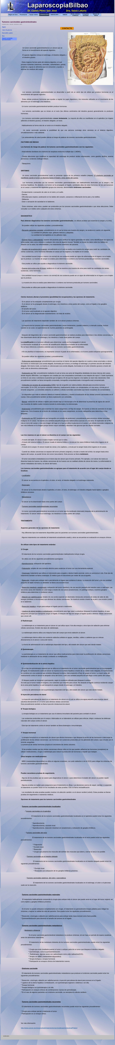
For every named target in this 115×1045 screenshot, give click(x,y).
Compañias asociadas (85, 14)
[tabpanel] (43, 58)
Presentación (23, 14)
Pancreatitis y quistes (7, 33)
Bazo (3, 36)
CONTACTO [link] (67, 28)
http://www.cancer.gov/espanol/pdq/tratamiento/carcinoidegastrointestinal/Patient (49, 1028)
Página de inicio (12, 14)
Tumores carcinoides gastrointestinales (7, 39)
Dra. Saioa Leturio (76, 10)
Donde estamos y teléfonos (75, 14)
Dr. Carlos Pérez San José (42, 10)
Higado (4, 27)
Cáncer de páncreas (7, 30)
